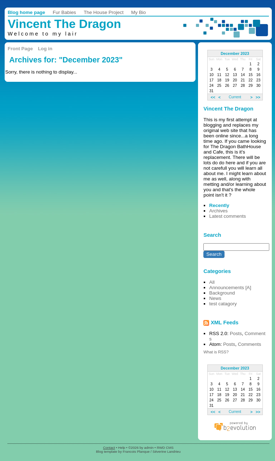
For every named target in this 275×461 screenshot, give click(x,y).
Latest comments (227, 216)
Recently (219, 205)
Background (222, 293)
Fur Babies (64, 12)
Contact (109, 448)
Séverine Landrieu (166, 451)
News (215, 298)
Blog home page (26, 12)
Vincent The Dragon (64, 23)
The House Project (104, 12)
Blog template (106, 451)
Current (235, 97)
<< (213, 97)
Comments (249, 344)
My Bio (138, 12)
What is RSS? (215, 352)
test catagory (223, 303)
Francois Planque (136, 451)
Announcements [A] (230, 287)
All (211, 282)
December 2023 (235, 53)
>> (258, 97)
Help (121, 448)
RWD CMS (165, 448)
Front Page (20, 48)
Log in (45, 48)
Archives (218, 210)
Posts (236, 333)
